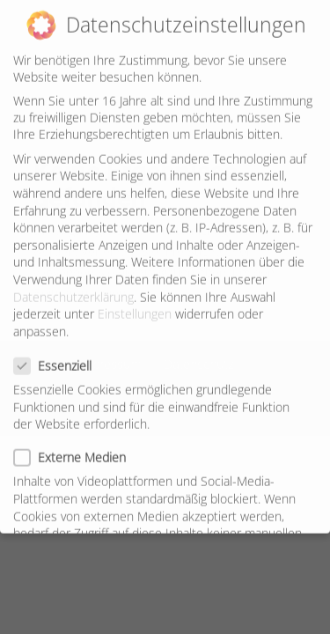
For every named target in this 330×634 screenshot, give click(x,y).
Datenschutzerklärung (73, 289)
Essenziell (59, 358)
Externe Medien (77, 449)
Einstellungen (135, 306)
